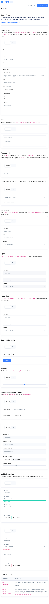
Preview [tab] (8, 42)
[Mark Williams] (24, 231)
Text (4, 50)
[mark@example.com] (24, 237)
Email (4, 79)
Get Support (31, 5)
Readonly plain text (6, 410)
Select (7, 86)
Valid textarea (6, 504)
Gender (5, 241)
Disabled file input (7, 456)
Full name (5, 228)
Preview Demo (42, 5)
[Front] (5, 2)
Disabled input (6, 434)
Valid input (5, 490)
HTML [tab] (13, 42)
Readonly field (6, 415)
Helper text (6, 69)
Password (5, 62)
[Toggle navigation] (24, 8)
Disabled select (7, 441)
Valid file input (6, 515)
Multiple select (6, 93)
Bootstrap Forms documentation (10, 22)
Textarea (5, 102)
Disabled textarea (7, 448)
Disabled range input (8, 463)
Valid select (6, 496)
